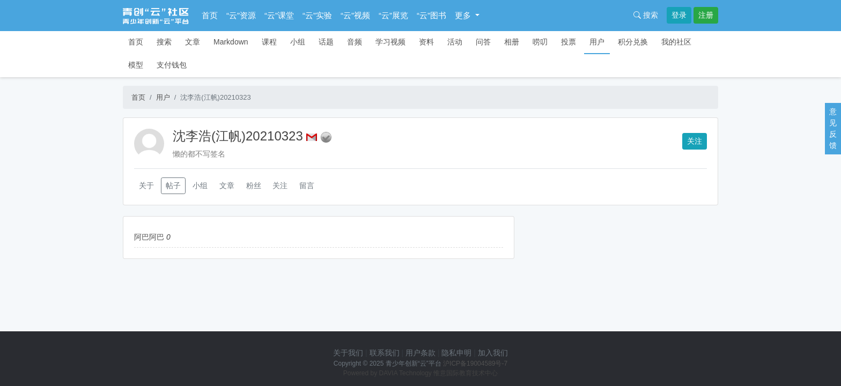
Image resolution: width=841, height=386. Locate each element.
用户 (596, 42)
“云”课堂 (279, 15)
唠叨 (540, 42)
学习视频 (390, 42)
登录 (679, 15)
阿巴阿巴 (149, 237)
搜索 (645, 15)
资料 (426, 42)
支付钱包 (172, 65)
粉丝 (253, 185)
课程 (269, 42)
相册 (511, 42)
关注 (694, 141)
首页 (210, 15)
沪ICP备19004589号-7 (475, 363)
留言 (306, 185)
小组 (297, 42)
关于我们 (348, 352)
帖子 (173, 185)
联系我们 (385, 352)
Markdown (230, 42)
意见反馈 (833, 128)
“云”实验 (317, 15)
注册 (705, 15)
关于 (146, 185)
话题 (326, 42)
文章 (192, 42)
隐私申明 (456, 352)
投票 (568, 42)
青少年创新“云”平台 (413, 363)
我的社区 (676, 42)
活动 (454, 42)
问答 (483, 42)
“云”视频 (355, 15)
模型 (135, 65)
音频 (354, 42)
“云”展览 (393, 15)
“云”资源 (241, 15)
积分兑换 (633, 42)
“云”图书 (431, 15)
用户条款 (420, 352)
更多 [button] (464, 15)
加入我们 (493, 352)
